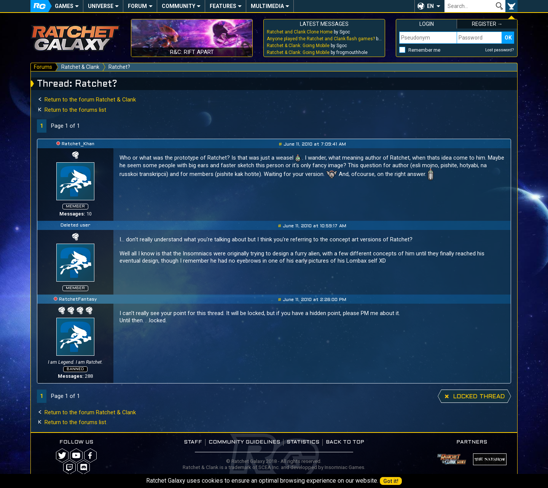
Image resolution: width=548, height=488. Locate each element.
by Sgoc (308, 32)
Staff (193, 442)
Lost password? (499, 50)
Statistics (303, 442)
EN (430, 6)
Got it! (390, 481)
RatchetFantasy (78, 299)
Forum (137, 6)
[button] (429, 6)
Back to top (345, 442)
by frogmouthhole (317, 52)
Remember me (424, 50)
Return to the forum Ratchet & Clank (86, 99)
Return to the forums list (71, 109)
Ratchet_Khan (78, 144)
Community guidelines (244, 442)
